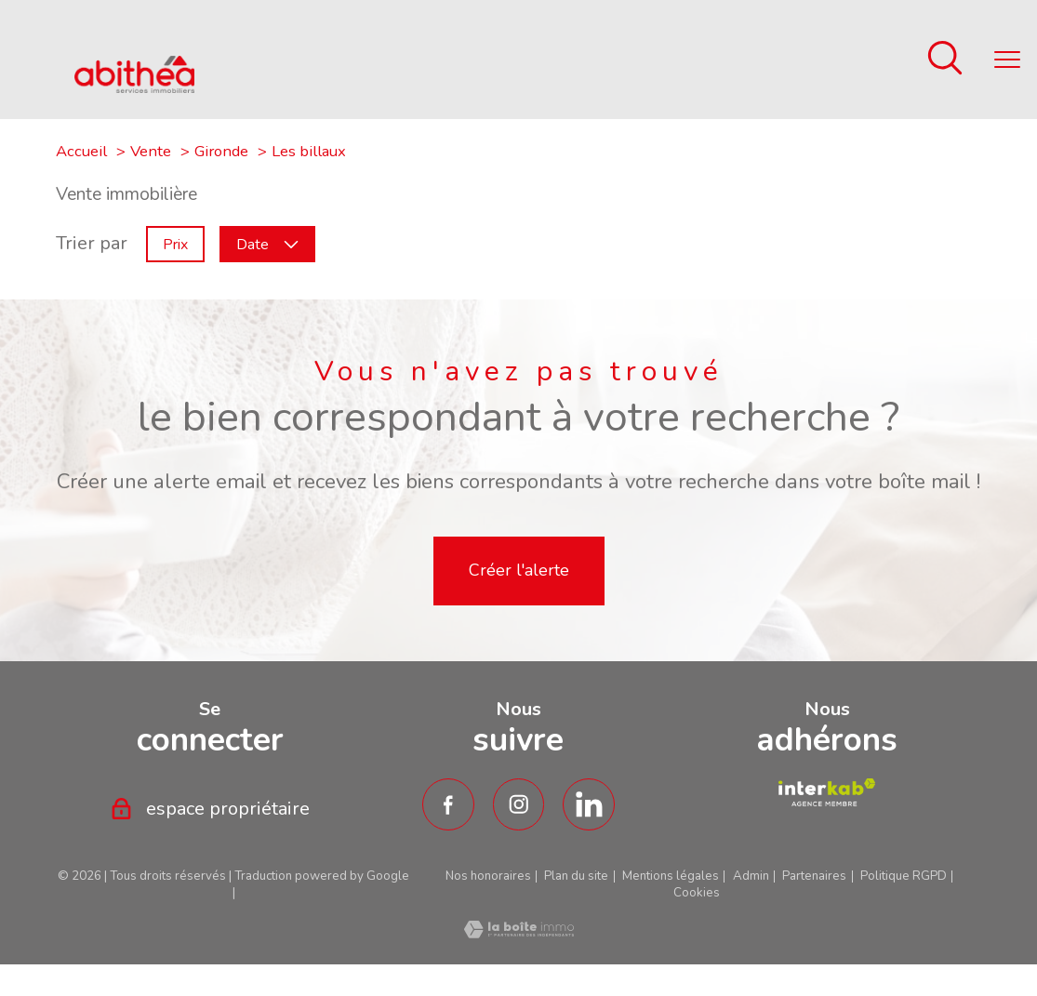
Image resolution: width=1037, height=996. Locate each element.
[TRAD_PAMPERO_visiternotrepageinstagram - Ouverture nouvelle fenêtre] (519, 804)
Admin (751, 876)
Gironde (221, 151)
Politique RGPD (903, 876)
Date (267, 243)
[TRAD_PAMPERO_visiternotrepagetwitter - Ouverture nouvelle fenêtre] (589, 804)
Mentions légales (670, 876)
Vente (150, 151)
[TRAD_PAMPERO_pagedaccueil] (134, 87)
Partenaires (814, 876)
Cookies (696, 893)
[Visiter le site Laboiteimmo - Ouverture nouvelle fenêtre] (519, 932)
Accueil (81, 151)
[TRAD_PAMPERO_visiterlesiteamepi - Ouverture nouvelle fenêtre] (826, 792)
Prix (175, 243)
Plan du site (576, 876)
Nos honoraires (488, 876)
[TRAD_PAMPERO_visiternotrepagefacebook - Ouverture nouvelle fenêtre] (448, 804)
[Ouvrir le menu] (1007, 59)
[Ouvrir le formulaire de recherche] (945, 60)
